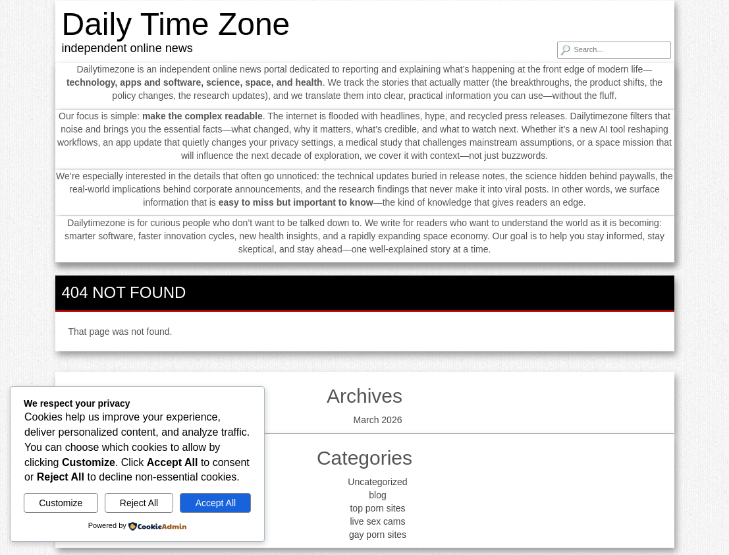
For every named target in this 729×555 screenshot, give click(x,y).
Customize (60, 503)
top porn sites (377, 508)
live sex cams (377, 521)
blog (377, 495)
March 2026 (378, 420)
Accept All (216, 503)
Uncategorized (377, 482)
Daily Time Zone (176, 24)
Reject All (139, 503)
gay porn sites (377, 534)
